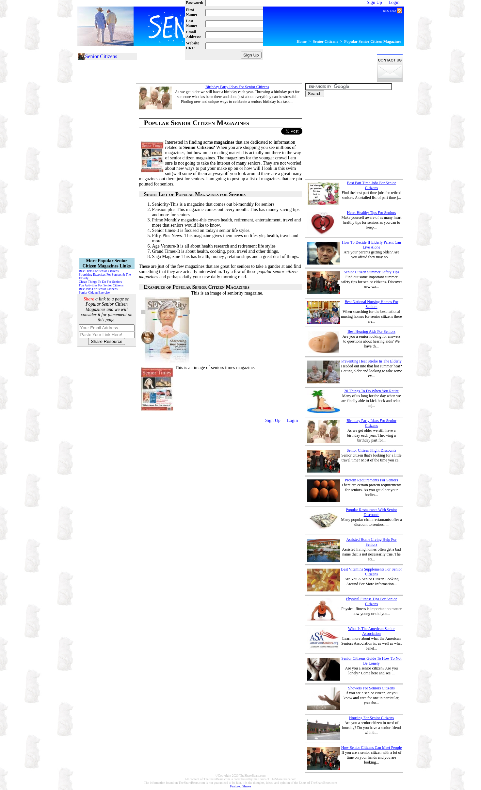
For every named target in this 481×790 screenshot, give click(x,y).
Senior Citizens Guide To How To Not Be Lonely (372, 661)
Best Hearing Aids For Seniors (371, 331)
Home (302, 41)
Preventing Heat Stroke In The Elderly (371, 361)
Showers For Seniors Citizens (371, 688)
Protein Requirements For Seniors (371, 480)
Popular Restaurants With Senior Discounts (371, 512)
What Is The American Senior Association (371, 631)
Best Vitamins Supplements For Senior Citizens (371, 571)
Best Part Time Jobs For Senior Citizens (371, 185)
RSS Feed (392, 10)
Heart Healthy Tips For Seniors (371, 212)
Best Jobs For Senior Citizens (98, 289)
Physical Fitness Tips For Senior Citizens (371, 601)
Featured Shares (240, 786)
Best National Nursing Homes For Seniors (371, 304)
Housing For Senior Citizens (371, 718)
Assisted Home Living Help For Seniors (371, 542)
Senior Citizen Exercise (94, 292)
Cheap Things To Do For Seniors (100, 281)
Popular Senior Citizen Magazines (372, 41)
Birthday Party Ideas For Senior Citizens (237, 87)
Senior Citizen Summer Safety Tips (371, 272)
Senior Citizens (325, 41)
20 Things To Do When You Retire (371, 391)
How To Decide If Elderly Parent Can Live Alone (371, 245)
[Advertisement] (255, 68)
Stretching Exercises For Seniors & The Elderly (105, 276)
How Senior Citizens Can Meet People (371, 747)
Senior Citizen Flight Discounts (371, 450)
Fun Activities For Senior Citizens (101, 285)
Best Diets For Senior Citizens (99, 271)
